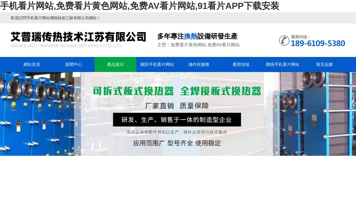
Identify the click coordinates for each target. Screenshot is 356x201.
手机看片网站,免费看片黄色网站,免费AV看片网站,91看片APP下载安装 (139, 6)
